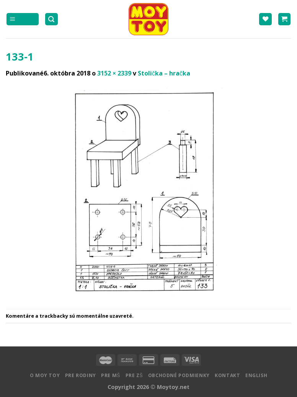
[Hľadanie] (51, 19)
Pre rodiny (80, 375)
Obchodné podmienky (179, 375)
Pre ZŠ (134, 375)
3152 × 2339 (114, 73)
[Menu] (23, 19)
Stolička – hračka (164, 73)
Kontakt (227, 375)
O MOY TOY (45, 375)
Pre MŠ (110, 375)
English (256, 375)
